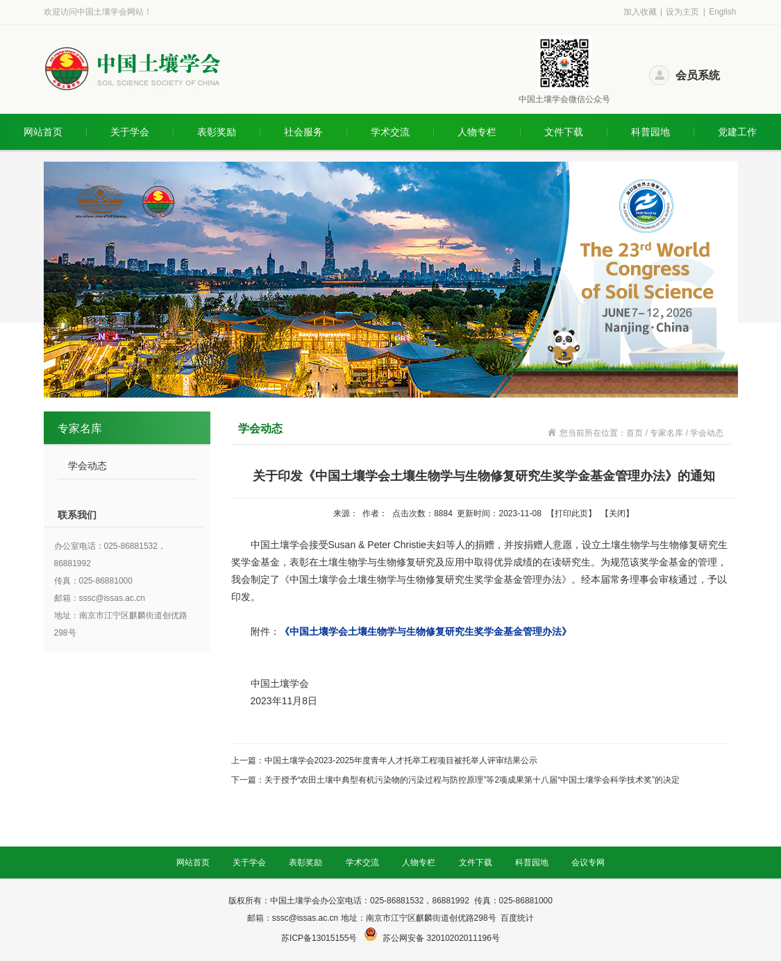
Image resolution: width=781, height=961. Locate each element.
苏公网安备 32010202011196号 (441, 938)
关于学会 (129, 131)
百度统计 (517, 918)
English (722, 12)
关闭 (617, 513)
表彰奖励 (216, 131)
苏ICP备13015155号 (320, 938)
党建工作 (737, 131)
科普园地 (650, 131)
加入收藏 (640, 12)
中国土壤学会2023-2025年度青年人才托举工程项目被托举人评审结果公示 (400, 760)
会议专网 (588, 862)
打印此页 (571, 513)
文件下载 (563, 131)
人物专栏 (476, 131)
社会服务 (303, 131)
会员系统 (697, 75)
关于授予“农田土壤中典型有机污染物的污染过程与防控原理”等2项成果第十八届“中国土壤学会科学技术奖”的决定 (472, 780)
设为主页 (682, 12)
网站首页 (43, 131)
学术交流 (390, 131)
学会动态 (87, 465)
